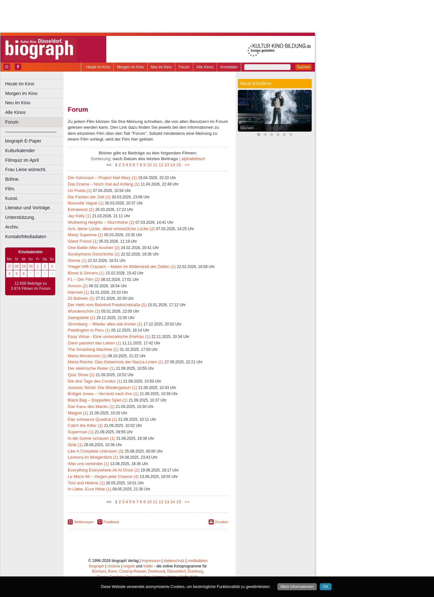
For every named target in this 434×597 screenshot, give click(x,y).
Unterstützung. (20, 217)
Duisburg (195, 571)
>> (185, 164)
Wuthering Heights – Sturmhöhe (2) (101, 222)
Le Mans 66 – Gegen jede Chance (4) (103, 476)
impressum (151, 560)
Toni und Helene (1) (86, 482)
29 (24, 266)
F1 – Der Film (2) (84, 279)
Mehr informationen (297, 586)
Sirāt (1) (75, 444)
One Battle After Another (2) (94, 247)
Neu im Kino (161, 67)
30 (31, 266)
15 (178, 164)
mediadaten (198, 560)
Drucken (221, 522)
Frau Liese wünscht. (26, 169)
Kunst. (11, 198)
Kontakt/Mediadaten (25, 236)
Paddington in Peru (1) (89, 330)
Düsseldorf (176, 571)
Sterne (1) (77, 260)
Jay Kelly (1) (79, 215)
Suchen (303, 67)
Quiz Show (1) (81, 374)
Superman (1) (81, 431)
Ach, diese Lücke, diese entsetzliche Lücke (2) (111, 228)
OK (325, 586)
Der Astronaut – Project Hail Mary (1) (102, 177)
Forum (184, 67)
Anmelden (229, 67)
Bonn (112, 571)
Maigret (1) (78, 413)
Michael (247, 127)
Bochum (99, 571)
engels (129, 566)
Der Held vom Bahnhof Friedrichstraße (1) (107, 304)
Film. (10, 188)
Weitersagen (84, 522)
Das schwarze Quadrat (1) (92, 419)
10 (149, 164)
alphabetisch (193, 158)
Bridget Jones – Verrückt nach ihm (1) (103, 393)
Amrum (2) (78, 285)
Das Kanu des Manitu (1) (91, 406)
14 (172, 164)
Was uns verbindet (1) (88, 463)
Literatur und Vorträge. (28, 207)
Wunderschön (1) (84, 311)
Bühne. (12, 179)
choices (113, 566)
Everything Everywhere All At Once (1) (104, 470)
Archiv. (12, 226)
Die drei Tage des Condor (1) (95, 381)
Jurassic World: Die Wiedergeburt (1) (102, 387)
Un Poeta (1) (80, 190)
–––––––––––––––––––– (30, 131)
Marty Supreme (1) (85, 234)
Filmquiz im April (22, 160)
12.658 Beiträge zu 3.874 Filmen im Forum (30, 286)
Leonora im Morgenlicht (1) (93, 457)
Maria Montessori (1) (87, 355)
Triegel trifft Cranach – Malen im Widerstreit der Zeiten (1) (122, 266)
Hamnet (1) (78, 292)
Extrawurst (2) (81, 209)
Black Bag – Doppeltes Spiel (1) (97, 400)
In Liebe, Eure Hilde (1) (89, 489)
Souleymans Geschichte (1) (94, 254)
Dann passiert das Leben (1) (94, 343)
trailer (148, 566)
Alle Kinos (204, 67)
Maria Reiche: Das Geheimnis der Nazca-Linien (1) (115, 361)
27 (9, 266)
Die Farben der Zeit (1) (89, 197)
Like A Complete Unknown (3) (96, 451)
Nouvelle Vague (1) (86, 203)
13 (166, 164)
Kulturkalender (20, 150)
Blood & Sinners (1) (86, 273)
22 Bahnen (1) (81, 298)
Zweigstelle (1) (81, 317)
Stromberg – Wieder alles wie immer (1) (105, 324)
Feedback (111, 522)
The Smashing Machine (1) (93, 349)
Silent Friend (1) (83, 241)
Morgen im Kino (130, 67)
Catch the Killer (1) (85, 425)
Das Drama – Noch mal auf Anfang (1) (104, 184)
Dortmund (156, 571)
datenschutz (174, 560)
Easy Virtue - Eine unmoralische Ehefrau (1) (109, 336)
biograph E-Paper (23, 140)
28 (16, 266)
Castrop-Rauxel (132, 571)
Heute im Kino (98, 67)
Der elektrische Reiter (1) (91, 368)
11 (155, 164)
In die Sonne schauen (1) (91, 438)
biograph (96, 566)
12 (161, 164)
